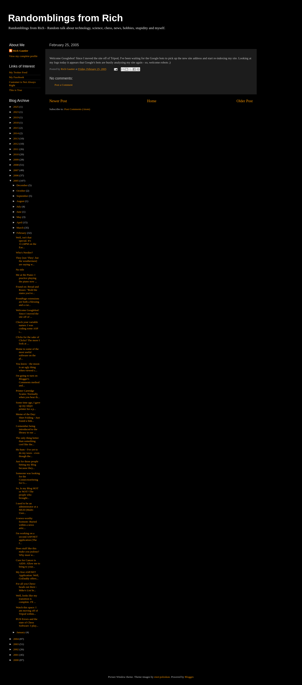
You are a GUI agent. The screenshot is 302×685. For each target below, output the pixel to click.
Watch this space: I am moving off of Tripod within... (27, 610)
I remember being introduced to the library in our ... (26, 429)
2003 (16, 644)
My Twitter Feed (18, 72)
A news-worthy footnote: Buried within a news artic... (26, 523)
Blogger (189, 676)
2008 (16, 164)
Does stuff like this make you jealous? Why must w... (27, 551)
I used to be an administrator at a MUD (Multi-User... (27, 508)
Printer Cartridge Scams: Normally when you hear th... (28, 394)
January (21, 632)
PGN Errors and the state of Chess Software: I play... (27, 622)
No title (20, 269)
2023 (16, 111)
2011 (16, 149)
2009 (16, 159)
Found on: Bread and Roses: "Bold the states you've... (27, 290)
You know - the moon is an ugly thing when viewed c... (27, 367)
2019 (16, 117)
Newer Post (58, 101)
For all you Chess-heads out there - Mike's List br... (26, 587)
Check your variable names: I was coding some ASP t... (27, 327)
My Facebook (16, 77)
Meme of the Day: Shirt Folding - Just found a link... (28, 417)
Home (151, 101)
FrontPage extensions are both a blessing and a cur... (27, 301)
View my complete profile (23, 56)
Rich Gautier (20, 50)
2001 (16, 654)
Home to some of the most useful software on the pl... (27, 353)
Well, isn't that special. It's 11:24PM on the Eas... (26, 242)
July (19, 206)
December (22, 185)
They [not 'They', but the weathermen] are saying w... (27, 261)
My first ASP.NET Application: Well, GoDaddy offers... (27, 575)
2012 (16, 143)
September (23, 195)
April (20, 222)
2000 (16, 660)
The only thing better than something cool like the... (27, 441)
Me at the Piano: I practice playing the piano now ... (26, 278)
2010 (16, 154)
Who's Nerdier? (24, 252)
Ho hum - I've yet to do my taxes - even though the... (27, 452)
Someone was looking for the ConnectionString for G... (28, 478)
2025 (16, 106)
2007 (16, 170)
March (20, 227)
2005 (16, 180)
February (22, 232)
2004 (16, 638)
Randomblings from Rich (65, 18)
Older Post (245, 101)
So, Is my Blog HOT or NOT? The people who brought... (27, 493)
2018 (16, 122)
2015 (16, 127)
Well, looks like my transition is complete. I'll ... (26, 598)
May (19, 216)
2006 (16, 175)
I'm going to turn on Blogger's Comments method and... (27, 380)
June (19, 211)
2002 (16, 649)
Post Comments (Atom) (77, 109)
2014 (16, 133)
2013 (16, 138)
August (21, 201)
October (21, 190)
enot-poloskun (162, 676)
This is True (15, 90)
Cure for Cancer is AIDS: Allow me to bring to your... (28, 563)
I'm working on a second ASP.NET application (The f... (27, 538)
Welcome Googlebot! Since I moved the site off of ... (27, 313)
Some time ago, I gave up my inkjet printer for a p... (28, 405)
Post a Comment (63, 84)
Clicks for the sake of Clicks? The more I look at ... (28, 340)
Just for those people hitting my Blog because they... (27, 464)
